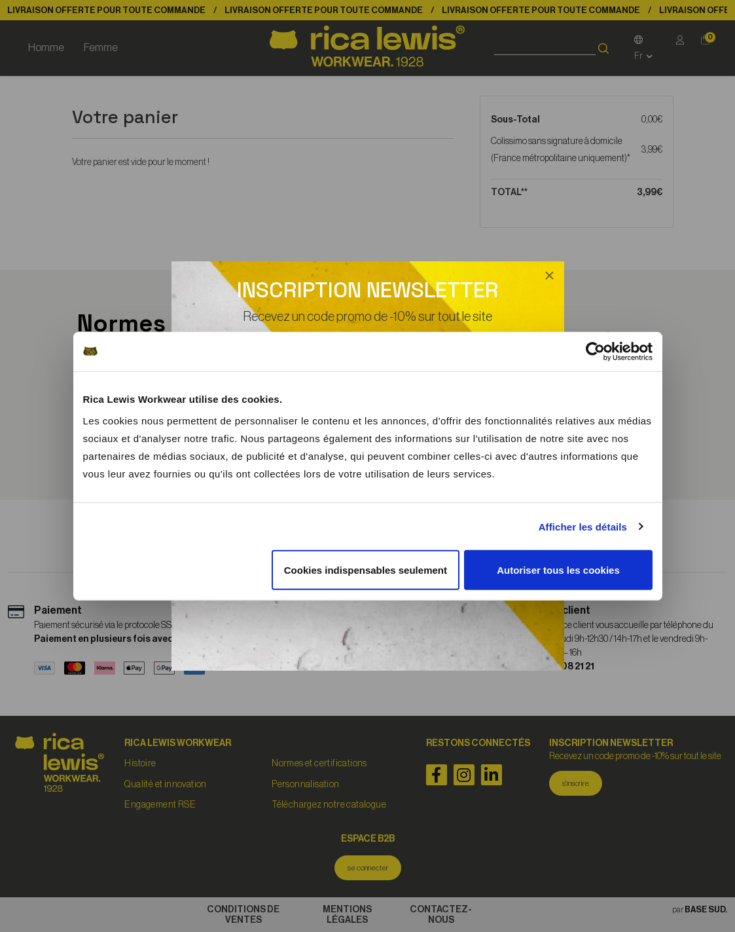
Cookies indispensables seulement (365, 570)
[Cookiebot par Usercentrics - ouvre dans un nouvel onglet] (595, 351)
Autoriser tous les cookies (558, 570)
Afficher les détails (583, 526)
